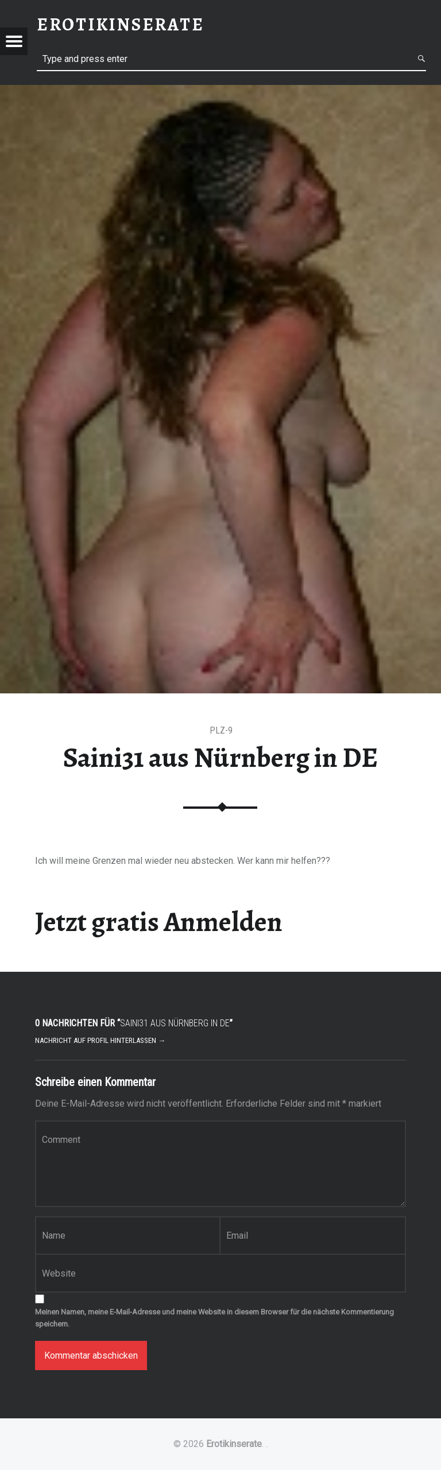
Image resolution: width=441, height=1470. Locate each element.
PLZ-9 (221, 730)
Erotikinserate (234, 1443)
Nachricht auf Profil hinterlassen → (100, 1040)
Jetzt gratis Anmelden (159, 922)
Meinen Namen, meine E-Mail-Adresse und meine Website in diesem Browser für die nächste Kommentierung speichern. (214, 1318)
